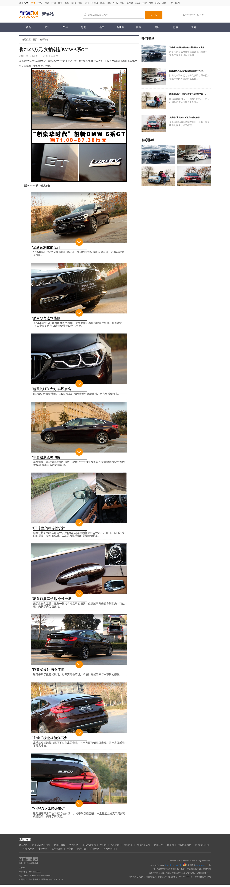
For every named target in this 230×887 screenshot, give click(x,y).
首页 (28, 27)
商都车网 (94, 849)
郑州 (47, 3)
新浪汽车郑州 (143, 845)
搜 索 (153, 15)
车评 (65, 27)
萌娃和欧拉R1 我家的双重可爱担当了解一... (187, 94)
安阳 (67, 3)
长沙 (144, 3)
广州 (171, 3)
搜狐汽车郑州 (184, 845)
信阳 (109, 3)
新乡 (33, 3)
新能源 (120, 27)
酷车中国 (81, 849)
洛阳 (80, 3)
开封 (54, 3)
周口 (122, 3)
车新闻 (70, 849)
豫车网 (170, 845)
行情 (175, 27)
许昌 (116, 3)
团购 (138, 27)
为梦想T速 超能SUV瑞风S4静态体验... (185, 117)
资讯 (46, 27)
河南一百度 (59, 845)
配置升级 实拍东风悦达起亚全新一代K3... (186, 71)
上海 (164, 3)
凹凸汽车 (23, 845)
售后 (157, 27)
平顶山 (95, 3)
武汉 (138, 3)
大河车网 (73, 845)
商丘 (102, 3)
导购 (83, 27)
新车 (101, 27)
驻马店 (130, 3)
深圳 (177, 3)
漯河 (87, 3)
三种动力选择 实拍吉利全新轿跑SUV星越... (187, 47)
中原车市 (42, 849)
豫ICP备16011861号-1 (174, 865)
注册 (201, 14)
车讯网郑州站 (89, 845)
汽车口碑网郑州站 (41, 845)
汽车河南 (115, 845)
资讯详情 (44, 39)
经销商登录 (190, 14)
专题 (193, 27)
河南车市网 (109, 849)
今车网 (103, 845)
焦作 (60, 3)
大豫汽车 (128, 845)
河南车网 (158, 845)
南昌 (151, 3)
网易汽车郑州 (202, 845)
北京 (158, 3)
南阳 (74, 3)
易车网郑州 (57, 849)
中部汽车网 (28, 849)
